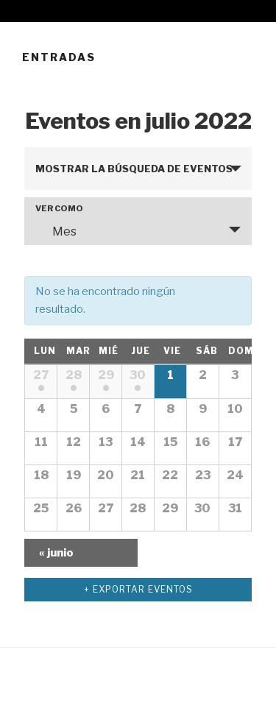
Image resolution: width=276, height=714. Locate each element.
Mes (56, 231)
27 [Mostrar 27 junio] (41, 375)
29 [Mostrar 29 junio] (106, 375)
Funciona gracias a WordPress (96, 678)
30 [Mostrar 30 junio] (138, 375)
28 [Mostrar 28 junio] (74, 375)
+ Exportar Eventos (138, 589)
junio (56, 552)
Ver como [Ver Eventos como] (59, 209)
